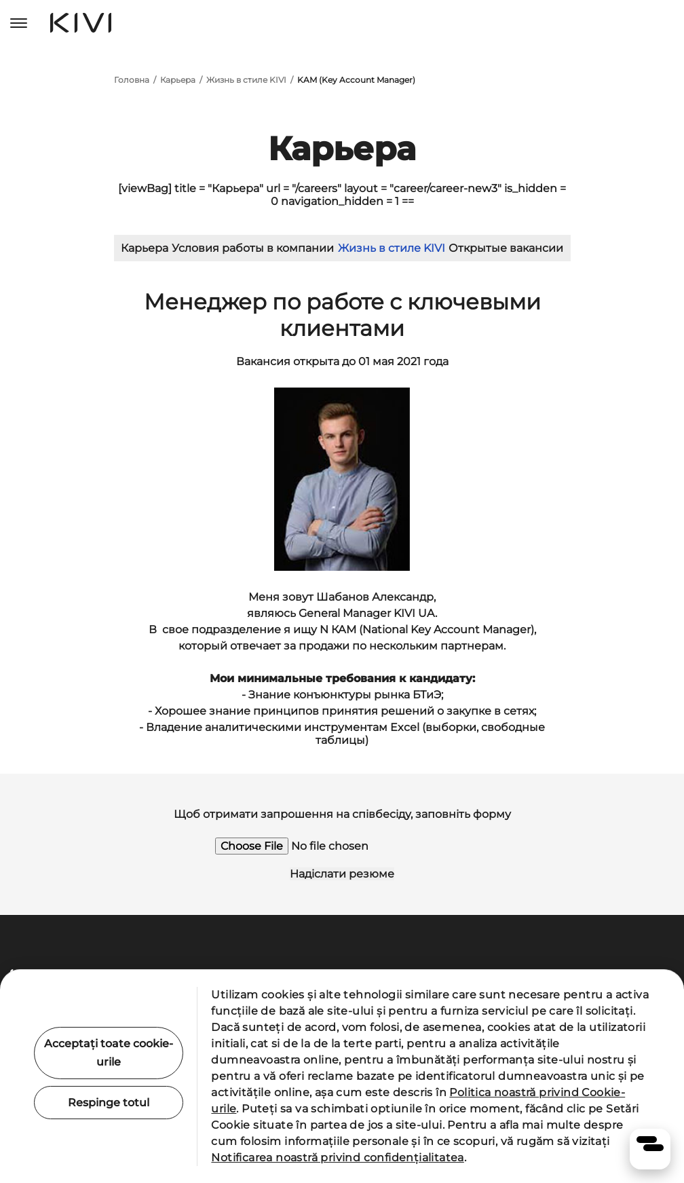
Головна (131, 80)
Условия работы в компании (253, 248)
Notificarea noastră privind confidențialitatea (337, 1157)
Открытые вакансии (506, 248)
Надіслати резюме (342, 873)
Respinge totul (108, 1102)
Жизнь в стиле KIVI (246, 80)
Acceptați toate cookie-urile (108, 1052)
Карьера (177, 80)
